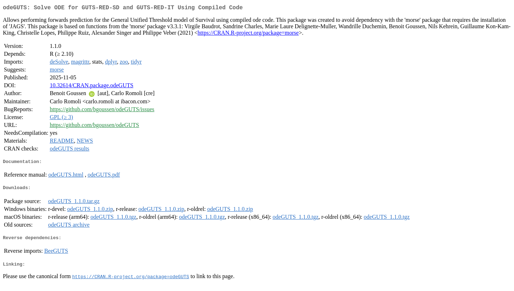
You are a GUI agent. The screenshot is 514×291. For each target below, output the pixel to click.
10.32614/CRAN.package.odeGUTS (91, 87)
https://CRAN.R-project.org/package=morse (248, 34)
